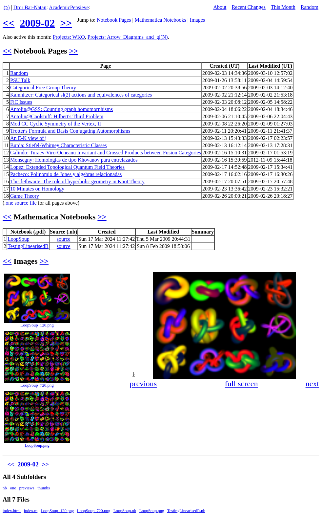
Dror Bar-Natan (30, 7)
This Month (283, 7)
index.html (12, 510)
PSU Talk (20, 80)
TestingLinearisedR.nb (186, 510)
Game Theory (24, 196)
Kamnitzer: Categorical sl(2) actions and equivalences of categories (81, 95)
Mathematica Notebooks (160, 20)
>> (66, 23)
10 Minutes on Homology (37, 188)
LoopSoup (19, 239)
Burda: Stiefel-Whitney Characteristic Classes (58, 145)
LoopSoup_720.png (36, 385)
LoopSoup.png (37, 445)
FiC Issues (21, 102)
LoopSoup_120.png (36, 325)
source (63, 239)
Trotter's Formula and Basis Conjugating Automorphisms (70, 131)
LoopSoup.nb (124, 510)
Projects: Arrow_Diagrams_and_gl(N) (128, 37)
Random (309, 7)
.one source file (20, 203)
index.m (31, 510)
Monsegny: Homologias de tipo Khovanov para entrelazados (73, 160)
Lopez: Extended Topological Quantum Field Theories (67, 167)
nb (5, 488)
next (312, 383)
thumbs (43, 488)
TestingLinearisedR (28, 246)
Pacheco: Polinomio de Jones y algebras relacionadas (66, 174)
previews (26, 488)
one (13, 488)
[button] (313, 278)
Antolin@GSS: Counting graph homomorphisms (61, 109)
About (219, 7)
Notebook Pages (114, 20)
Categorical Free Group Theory (43, 87)
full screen (241, 383)
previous (143, 383)
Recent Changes (248, 7)
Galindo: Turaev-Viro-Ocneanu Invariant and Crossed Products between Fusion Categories (105, 152)
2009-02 (37, 23)
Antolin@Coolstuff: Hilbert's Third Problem (56, 116)
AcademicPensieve (69, 7)
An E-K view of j (28, 138)
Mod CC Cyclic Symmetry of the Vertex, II (55, 123)
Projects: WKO (69, 37)
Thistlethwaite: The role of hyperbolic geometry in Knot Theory (77, 181)
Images (197, 20)
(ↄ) (7, 7)
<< (8, 23)
